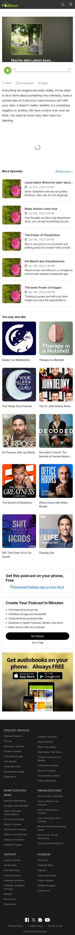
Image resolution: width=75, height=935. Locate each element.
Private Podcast (12, 745)
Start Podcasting (47, 741)
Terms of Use (55, 917)
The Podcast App (13, 751)
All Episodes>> (64, 166)
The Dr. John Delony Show (55, 401)
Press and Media (47, 870)
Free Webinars (11, 865)
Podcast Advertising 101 (50, 831)
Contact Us (44, 885)
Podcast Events (12, 870)
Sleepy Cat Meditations (16, 355)
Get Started (37, 630)
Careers (42, 865)
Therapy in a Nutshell (52, 355)
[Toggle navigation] (70, 4)
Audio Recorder (12, 761)
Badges (8, 885)
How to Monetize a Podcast (52, 801)
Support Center (12, 854)
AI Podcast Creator (14, 813)
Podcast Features (13, 730)
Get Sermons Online (48, 770)
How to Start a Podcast (50, 791)
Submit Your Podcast (15, 829)
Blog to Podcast (12, 819)
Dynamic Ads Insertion (16, 800)
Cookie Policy (35, 917)
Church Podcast (46, 765)
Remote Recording (14, 766)
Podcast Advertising (15, 795)
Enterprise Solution (14, 740)
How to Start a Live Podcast (53, 796)
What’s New (10, 860)
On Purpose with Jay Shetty (15, 449)
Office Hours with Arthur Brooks (54, 499)
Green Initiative (46, 875)
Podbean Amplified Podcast (19, 880)
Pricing (7, 735)
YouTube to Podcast (14, 824)
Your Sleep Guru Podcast (17, 401)
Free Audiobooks (47, 775)
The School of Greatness (17, 497)
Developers (10, 895)
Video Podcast (45, 736)
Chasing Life (46, 547)
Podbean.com (48, 928)
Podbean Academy (14, 875)
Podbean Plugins (13, 839)
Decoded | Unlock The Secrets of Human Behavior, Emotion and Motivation (53, 450)
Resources (9, 890)
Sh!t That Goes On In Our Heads (17, 549)
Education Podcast (48, 760)
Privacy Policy (15, 917)
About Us (43, 854)
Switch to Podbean (14, 834)
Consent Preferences (35, 922)
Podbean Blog (45, 860)
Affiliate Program (47, 880)
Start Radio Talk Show (49, 746)
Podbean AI (10, 771)
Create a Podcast (47, 731)
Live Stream (10, 756)
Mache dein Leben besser (32, 60)
